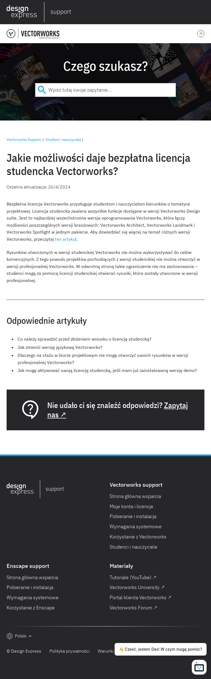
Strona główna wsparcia (135, 496)
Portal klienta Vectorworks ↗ (140, 597)
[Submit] (41, 90)
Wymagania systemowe (136, 526)
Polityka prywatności (69, 651)
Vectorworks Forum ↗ (133, 607)
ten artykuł (65, 239)
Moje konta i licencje (131, 506)
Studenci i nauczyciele (63, 139)
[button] (203, 12)
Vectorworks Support (24, 139)
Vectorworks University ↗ (137, 587)
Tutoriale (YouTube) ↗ (133, 577)
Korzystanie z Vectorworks (138, 536)
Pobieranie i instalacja (133, 516)
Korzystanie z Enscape (31, 607)
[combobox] (105, 90)
